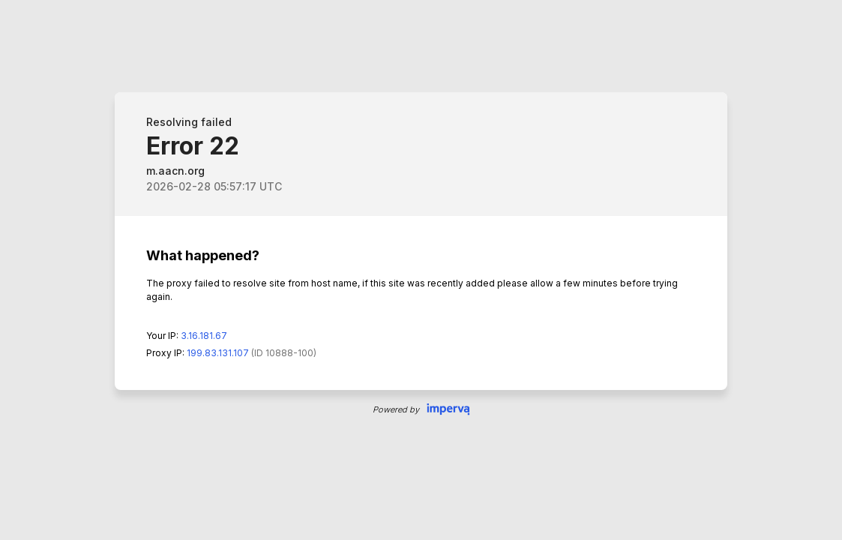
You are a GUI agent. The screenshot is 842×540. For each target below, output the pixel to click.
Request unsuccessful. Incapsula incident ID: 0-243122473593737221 (421, 270)
